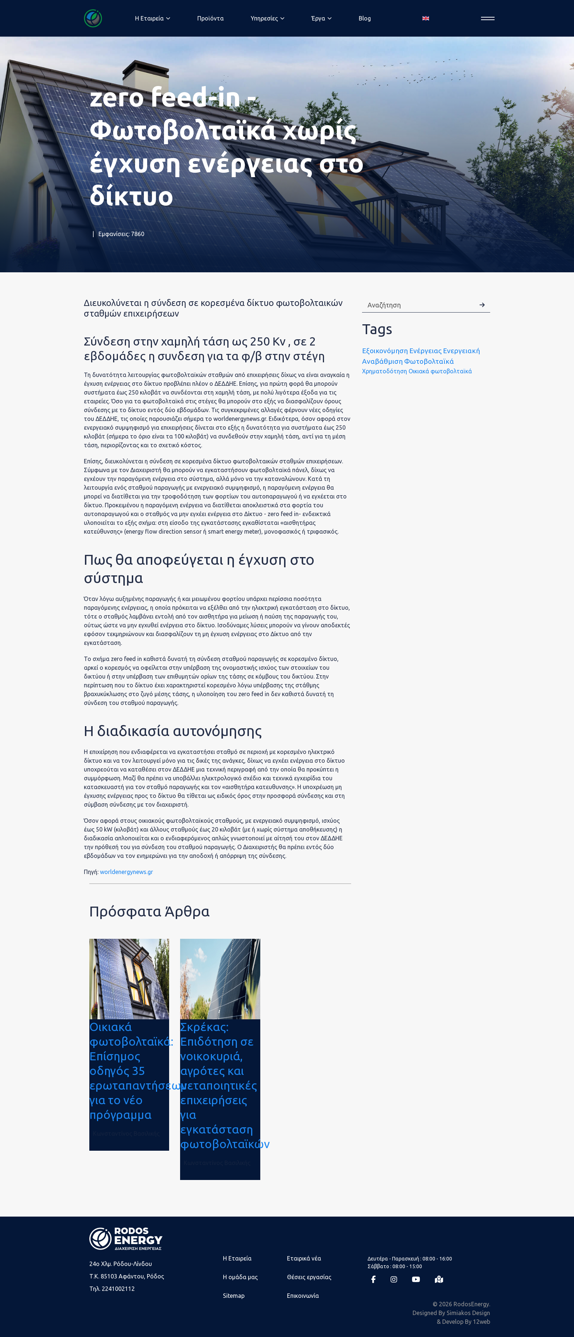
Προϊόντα (210, 18)
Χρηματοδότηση (384, 371)
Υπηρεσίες (264, 18)
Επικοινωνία (303, 1295)
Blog (365, 18)
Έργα (318, 18)
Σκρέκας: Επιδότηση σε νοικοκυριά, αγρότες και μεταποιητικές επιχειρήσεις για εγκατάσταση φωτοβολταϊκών (225, 1085)
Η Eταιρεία (149, 18)
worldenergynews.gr (126, 872)
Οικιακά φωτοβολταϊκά (440, 371)
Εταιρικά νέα (304, 1258)
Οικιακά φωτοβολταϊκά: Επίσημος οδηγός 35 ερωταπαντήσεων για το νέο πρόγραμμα (138, 1070)
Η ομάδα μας (240, 1277)
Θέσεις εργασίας (309, 1277)
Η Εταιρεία (237, 1258)
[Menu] (485, 18)
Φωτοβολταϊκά (429, 361)
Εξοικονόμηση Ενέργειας (401, 351)
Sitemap (234, 1295)
